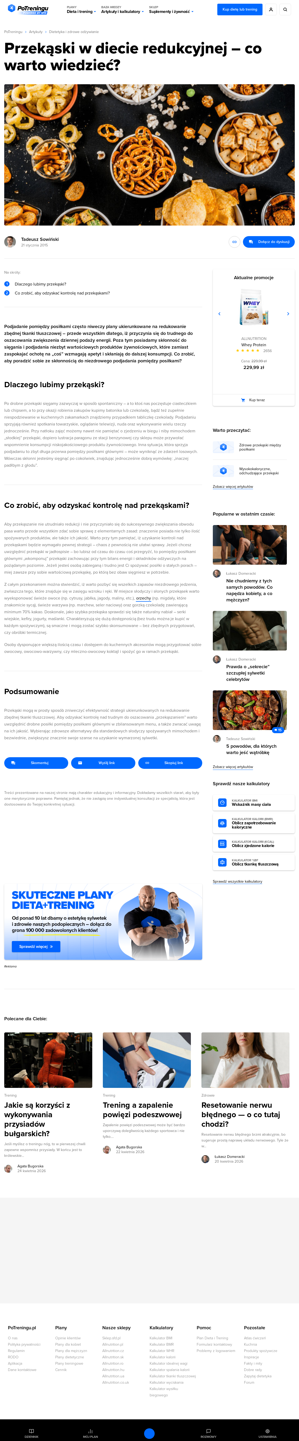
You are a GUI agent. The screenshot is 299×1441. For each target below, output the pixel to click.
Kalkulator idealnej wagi (168, 1363)
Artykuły (36, 32)
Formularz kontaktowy (214, 1344)
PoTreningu (13, 32)
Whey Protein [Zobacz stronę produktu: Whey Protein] (253, 345)
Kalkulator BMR (162, 1344)
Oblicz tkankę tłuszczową (260, 862)
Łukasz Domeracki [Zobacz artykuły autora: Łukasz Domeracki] (230, 1156)
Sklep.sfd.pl (111, 1338)
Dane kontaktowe (22, 1370)
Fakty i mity (253, 1363)
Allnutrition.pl (112, 1344)
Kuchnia (250, 1344)
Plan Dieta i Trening (212, 1338)
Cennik (61, 1370)
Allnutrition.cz (113, 1351)
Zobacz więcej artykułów (233, 486)
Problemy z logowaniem (216, 1351)
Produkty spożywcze (260, 1351)
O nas (12, 1338)
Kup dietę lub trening (240, 9)
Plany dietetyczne (69, 1357)
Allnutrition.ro (112, 1363)
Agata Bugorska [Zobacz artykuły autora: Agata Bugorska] (30, 1166)
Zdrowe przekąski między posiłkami (260, 447)
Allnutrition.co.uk (115, 1382)
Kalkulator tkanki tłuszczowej (173, 1376)
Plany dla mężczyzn (71, 1351)
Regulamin (16, 1351)
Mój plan (90, 1437)
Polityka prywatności (24, 1344)
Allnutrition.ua (113, 1376)
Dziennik (32, 1437)
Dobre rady (253, 1370)
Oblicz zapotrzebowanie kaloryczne (260, 823)
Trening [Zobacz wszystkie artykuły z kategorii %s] (10, 1095)
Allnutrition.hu (113, 1370)
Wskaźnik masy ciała (260, 803)
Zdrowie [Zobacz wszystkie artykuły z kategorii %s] (208, 1095)
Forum (249, 1382)
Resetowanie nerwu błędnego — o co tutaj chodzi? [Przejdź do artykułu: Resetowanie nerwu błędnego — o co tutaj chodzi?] (240, 1115)
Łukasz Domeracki (241, 573)
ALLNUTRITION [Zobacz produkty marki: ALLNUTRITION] (253, 338)
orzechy (143, 598)
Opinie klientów (68, 1338)
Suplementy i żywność (169, 9)
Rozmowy (209, 1437)
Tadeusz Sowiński (40, 239)
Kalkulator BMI (161, 1338)
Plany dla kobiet (68, 1344)
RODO (13, 1357)
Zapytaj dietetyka (258, 1376)
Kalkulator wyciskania (166, 1382)
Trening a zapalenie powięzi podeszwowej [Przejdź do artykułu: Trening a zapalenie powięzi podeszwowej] (142, 1110)
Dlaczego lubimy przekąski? (40, 284)
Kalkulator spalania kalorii (170, 1370)
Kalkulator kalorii (163, 1357)
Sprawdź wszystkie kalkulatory (237, 881)
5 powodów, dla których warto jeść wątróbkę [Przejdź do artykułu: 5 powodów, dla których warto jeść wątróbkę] (251, 749)
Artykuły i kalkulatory (120, 9)
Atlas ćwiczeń (255, 1338)
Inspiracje (251, 1357)
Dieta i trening (79, 9)
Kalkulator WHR (162, 1351)
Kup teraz (257, 400)
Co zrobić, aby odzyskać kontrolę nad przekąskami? (62, 293)
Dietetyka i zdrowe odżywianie (74, 32)
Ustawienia (268, 1437)
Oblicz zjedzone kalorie (260, 844)
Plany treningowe (69, 1363)
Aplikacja (15, 1363)
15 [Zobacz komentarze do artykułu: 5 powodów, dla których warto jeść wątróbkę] (280, 730)
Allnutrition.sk (113, 1357)
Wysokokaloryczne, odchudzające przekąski (259, 471)
